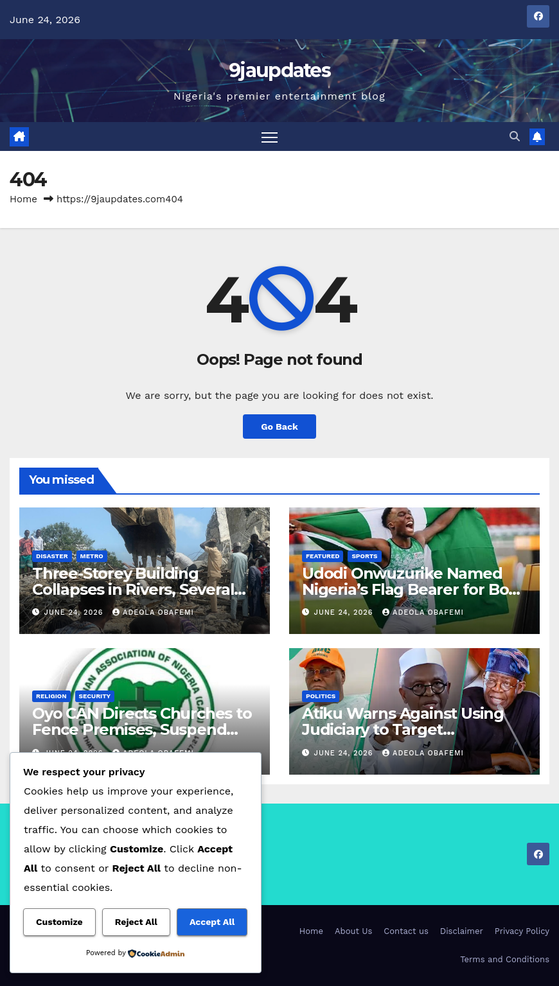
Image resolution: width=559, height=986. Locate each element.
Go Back (279, 426)
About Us (353, 931)
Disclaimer (461, 931)
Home (23, 199)
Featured (322, 555)
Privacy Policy (522, 931)
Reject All (136, 922)
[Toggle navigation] (269, 136)
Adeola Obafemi (153, 612)
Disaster (52, 555)
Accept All (212, 922)
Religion (51, 696)
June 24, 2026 (75, 612)
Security (95, 696)
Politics (320, 696)
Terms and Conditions (504, 959)
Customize (59, 922)
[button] (515, 136)
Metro (91, 555)
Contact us (406, 931)
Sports (364, 555)
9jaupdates (279, 70)
